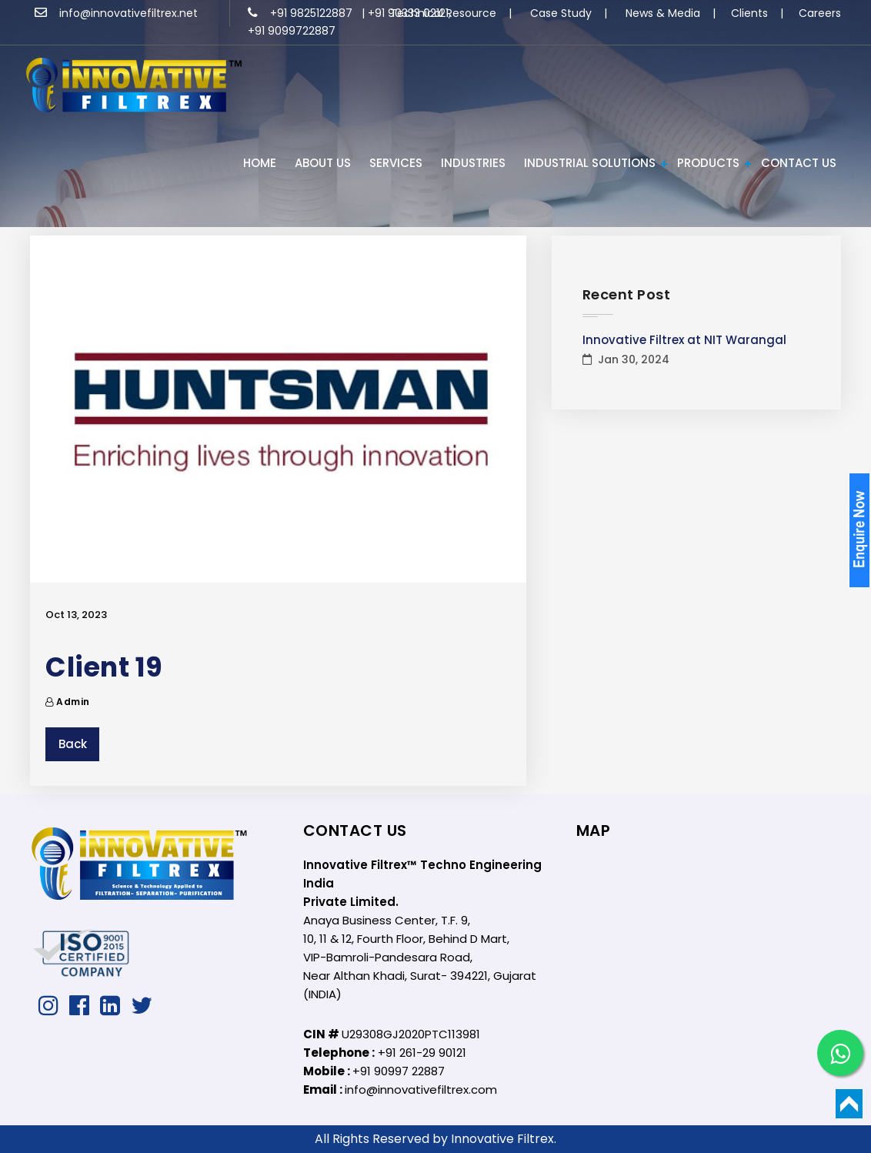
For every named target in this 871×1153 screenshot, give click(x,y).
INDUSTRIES (473, 163)
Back (72, 744)
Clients (749, 13)
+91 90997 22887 (398, 1071)
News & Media (663, 13)
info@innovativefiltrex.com (421, 1089)
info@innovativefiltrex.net (116, 13)
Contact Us (798, 163)
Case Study (561, 13)
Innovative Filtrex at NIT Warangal (684, 340)
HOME (259, 163)
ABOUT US (323, 163)
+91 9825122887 (301, 13)
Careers (820, 13)
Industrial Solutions (590, 163)
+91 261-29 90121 (422, 1052)
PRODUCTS (708, 163)
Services (395, 163)
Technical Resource (443, 13)
